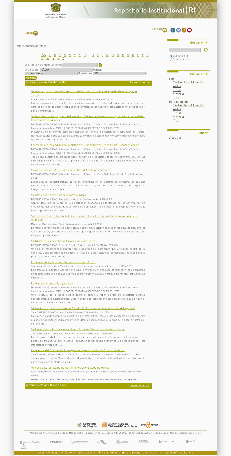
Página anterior (139, 82)
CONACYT (122, 438)
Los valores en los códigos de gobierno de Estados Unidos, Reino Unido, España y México (85, 145)
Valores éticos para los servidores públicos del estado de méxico (70, 170)
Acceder (175, 137)
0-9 (43, 55)
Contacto (157, 29)
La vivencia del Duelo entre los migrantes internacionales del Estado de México (78, 350)
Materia (178, 94)
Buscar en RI (179, 56)
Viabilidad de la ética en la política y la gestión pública (63, 241)
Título (177, 90)
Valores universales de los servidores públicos (58, 195)
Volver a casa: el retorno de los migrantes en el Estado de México (70, 368)
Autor (177, 86)
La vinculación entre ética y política (52, 283)
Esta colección (180, 59)
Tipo (176, 98)
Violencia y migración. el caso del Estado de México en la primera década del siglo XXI (83, 308)
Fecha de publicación (188, 82)
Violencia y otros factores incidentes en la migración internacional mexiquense (78, 329)
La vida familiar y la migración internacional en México (63, 262)
